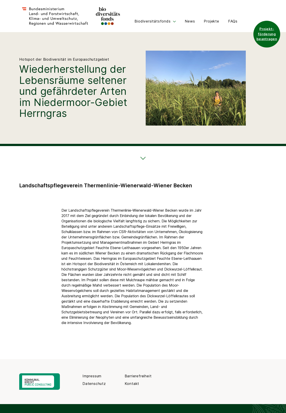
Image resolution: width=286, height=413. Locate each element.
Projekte (211, 21)
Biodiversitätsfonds (155, 21)
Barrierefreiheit (138, 376)
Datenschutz (94, 383)
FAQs (233, 21)
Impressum (91, 376)
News (190, 21)
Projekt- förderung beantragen (267, 34)
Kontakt (132, 383)
